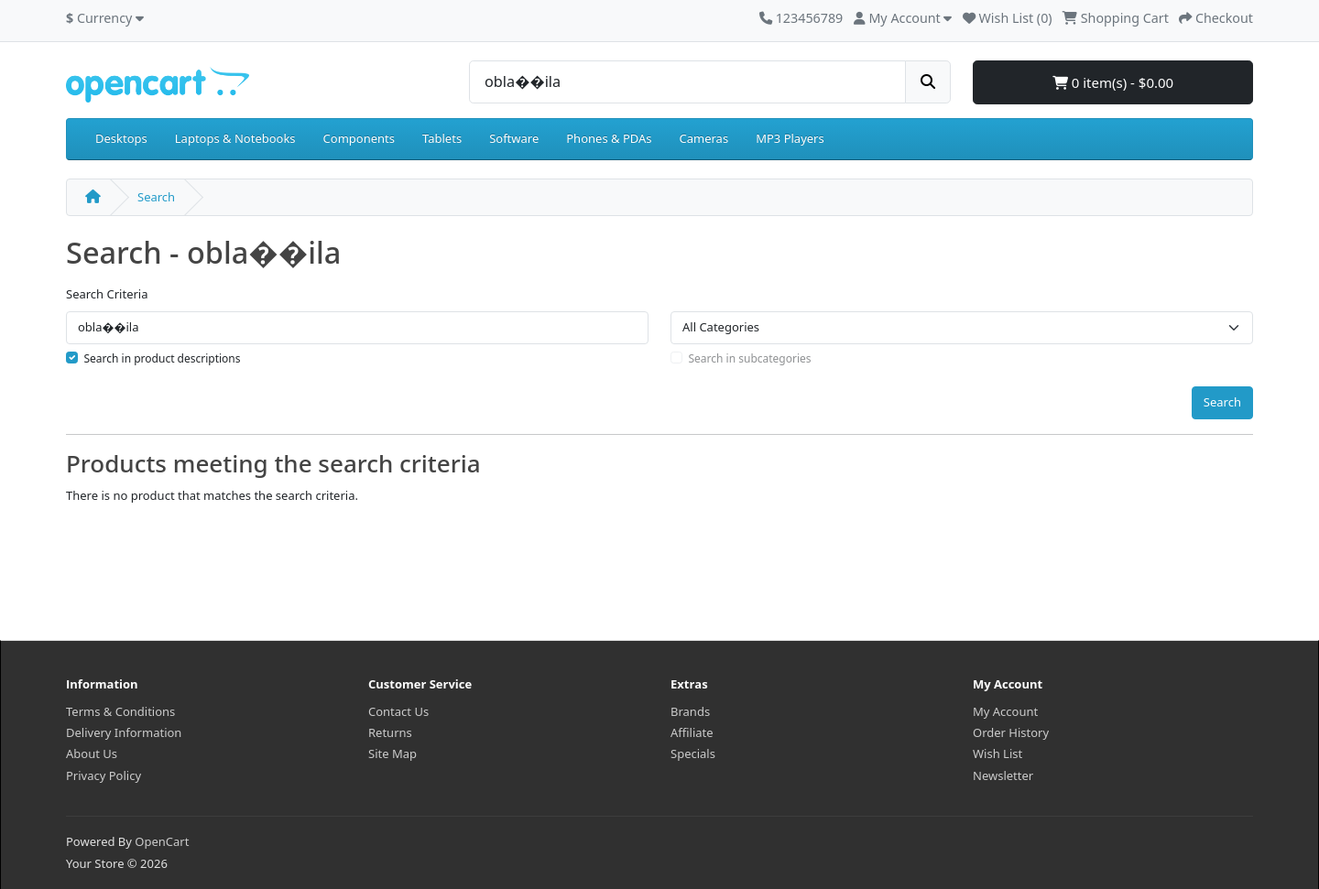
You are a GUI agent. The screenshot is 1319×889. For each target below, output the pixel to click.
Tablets (442, 138)
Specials (692, 753)
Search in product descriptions (162, 358)
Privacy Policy (103, 775)
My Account (1005, 711)
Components (359, 138)
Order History (1011, 732)
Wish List (997, 753)
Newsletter (1003, 775)
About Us (91, 753)
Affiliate (692, 732)
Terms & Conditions (120, 711)
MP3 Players (790, 138)
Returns (390, 732)
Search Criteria (107, 294)
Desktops (121, 138)
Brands (690, 711)
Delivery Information (123, 732)
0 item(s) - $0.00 (1112, 82)
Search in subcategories (750, 358)
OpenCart (162, 841)
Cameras (704, 138)
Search (156, 197)
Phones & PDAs (608, 138)
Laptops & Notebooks (235, 138)
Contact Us (398, 711)
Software (514, 138)
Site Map (392, 753)
